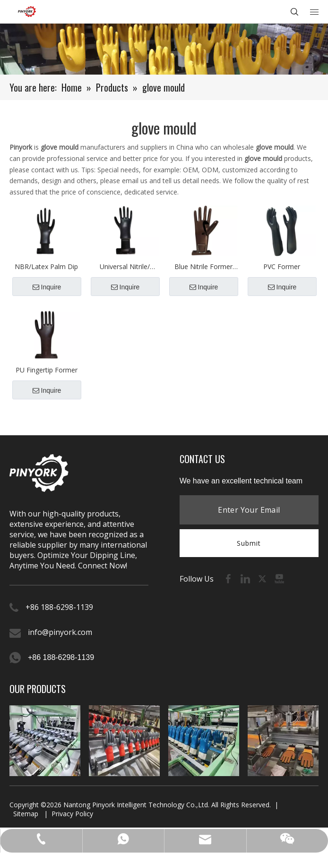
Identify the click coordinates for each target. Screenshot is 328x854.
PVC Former (281, 266)
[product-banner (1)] (164, 49)
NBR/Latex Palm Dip (46, 266)
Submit (249, 543)
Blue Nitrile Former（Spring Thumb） (203, 267)
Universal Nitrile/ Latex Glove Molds (125, 267)
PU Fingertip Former (47, 369)
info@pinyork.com (60, 632)
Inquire (47, 287)
